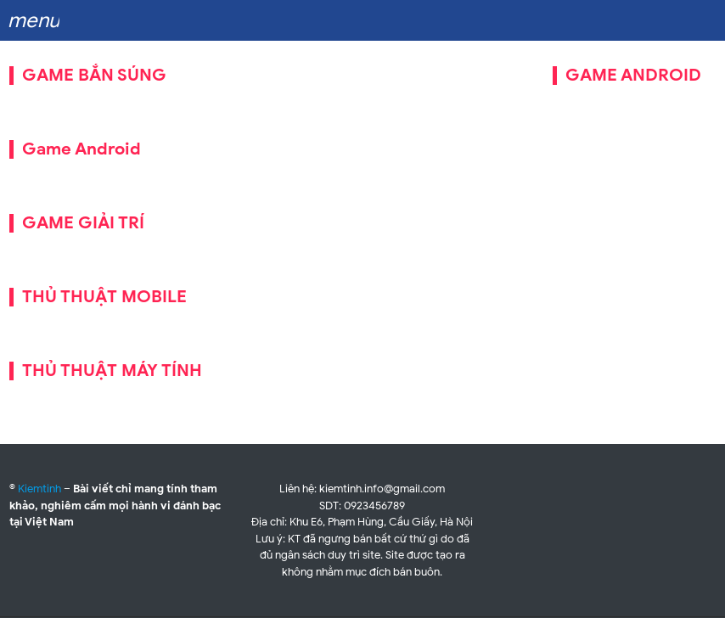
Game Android (81, 149)
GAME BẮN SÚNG (94, 75)
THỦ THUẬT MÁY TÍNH (112, 370)
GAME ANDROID (633, 75)
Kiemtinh (39, 488)
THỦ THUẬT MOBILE (104, 296)
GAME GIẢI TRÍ (83, 222)
